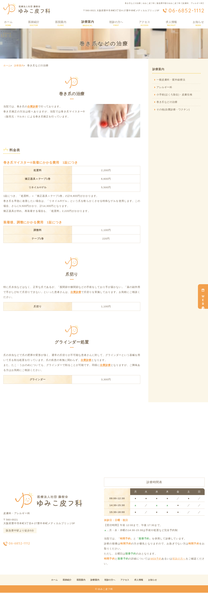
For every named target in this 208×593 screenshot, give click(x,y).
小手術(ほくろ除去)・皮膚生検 (175, 94)
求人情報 (171, 23)
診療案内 (87, 23)
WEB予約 (156, 558)
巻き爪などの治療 (167, 102)
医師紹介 (33, 23)
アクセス (144, 23)
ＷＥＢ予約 (203, 297)
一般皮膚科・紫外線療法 (171, 79)
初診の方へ (116, 23)
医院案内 (60, 23)
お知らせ (198, 23)
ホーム (8, 23)
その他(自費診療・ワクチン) (174, 110)
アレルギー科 (164, 87)
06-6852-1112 (25, 543)
